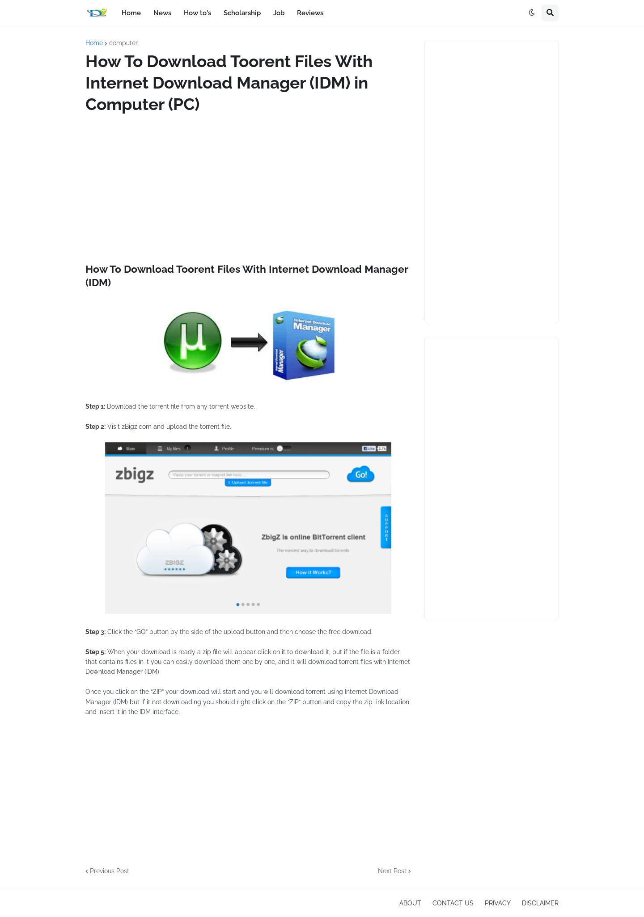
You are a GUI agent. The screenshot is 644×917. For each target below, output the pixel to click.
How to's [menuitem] (197, 13)
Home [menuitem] (131, 13)
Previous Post (109, 871)
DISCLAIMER (540, 903)
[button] (532, 12)
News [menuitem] (162, 13)
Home (94, 43)
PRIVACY (498, 903)
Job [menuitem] (278, 13)
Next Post (392, 871)
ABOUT (410, 903)
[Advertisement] (248, 188)
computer (123, 43)
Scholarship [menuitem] (242, 13)
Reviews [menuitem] (310, 13)
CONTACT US (453, 903)
